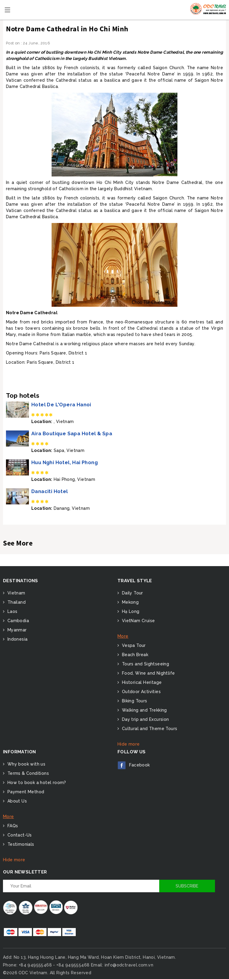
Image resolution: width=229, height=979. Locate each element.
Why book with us (25, 764)
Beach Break (134, 654)
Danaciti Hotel (49, 491)
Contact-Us (19, 835)
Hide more (128, 744)
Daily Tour (131, 593)
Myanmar (16, 630)
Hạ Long (129, 611)
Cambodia (17, 620)
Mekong (129, 602)
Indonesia (16, 639)
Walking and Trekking (143, 710)
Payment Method (25, 791)
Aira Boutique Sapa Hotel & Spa (71, 433)
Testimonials (20, 844)
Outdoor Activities (140, 691)
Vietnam (15, 593)
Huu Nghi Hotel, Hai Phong (64, 462)
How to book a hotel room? (36, 782)
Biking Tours (133, 700)
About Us (16, 801)
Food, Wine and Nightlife (147, 673)
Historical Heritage (141, 682)
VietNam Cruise (137, 620)
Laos (11, 611)
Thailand (16, 602)
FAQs (12, 825)
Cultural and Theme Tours (148, 728)
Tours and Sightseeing (144, 664)
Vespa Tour (133, 645)
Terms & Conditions (27, 773)
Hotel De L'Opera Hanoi (61, 405)
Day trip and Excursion (144, 719)
